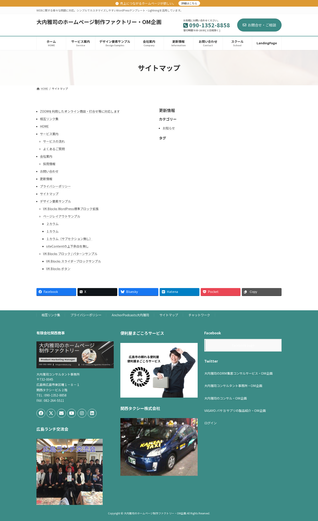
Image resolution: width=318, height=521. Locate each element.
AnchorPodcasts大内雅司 (130, 315)
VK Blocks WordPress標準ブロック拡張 (71, 209)
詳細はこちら (189, 3)
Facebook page (243, 345)
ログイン (210, 423)
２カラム (52, 223)
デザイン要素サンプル (55, 201)
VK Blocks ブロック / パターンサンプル (70, 253)
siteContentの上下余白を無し (67, 246)
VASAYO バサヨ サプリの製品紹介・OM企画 (235, 410)
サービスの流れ (54, 141)
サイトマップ (49, 194)
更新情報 (46, 179)
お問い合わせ (49, 171)
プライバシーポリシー (55, 186)
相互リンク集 (49, 119)
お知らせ (169, 128)
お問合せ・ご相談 (259, 25)
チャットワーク (199, 315)
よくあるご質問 (54, 149)
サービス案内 (49, 134)
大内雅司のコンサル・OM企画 (225, 398)
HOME (44, 126)
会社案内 (46, 156)
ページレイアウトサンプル (61, 216)
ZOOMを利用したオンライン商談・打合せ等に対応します (80, 111)
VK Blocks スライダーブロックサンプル (73, 261)
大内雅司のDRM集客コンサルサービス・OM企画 (238, 373)
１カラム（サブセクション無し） (69, 238)
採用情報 (49, 164)
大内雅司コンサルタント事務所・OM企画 (233, 385)
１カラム (52, 231)
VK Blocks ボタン (58, 268)
